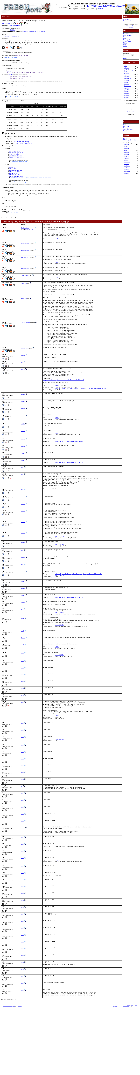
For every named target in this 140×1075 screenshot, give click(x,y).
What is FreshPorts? (128, 33)
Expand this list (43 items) (10, 59)
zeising (23, 396)
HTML (128, 1071)
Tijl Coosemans (25, 288)
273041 (57, 292)
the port (9, 72)
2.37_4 (3, 23)
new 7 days (126, 169)
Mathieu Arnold (25, 374)
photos (100, 8)
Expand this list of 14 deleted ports (19, 188)
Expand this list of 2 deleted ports (19, 166)
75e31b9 (12, 30)
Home (124, 124)
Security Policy (127, 41)
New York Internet (127, 25)
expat (34, 31)
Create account (127, 20)
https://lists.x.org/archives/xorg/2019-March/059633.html (63, 409)
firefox (125, 66)
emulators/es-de (14, 155)
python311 (126, 93)
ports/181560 (59, 621)
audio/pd (12, 172)
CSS (132, 1071)
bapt (22, 503)
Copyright (115, 1072)
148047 (57, 700)
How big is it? (126, 40)
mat (22, 389)
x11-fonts (8, 23)
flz (22, 846)
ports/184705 (59, 589)
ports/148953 (59, 676)
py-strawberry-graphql (127, 74)
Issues (124, 36)
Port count (126, 144)
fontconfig (24, 31)
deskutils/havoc (14, 177)
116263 (57, 773)
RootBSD (131, 27)
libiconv (43, 31)
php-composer (127, 86)
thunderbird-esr (127, 78)
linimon (23, 689)
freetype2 (30, 31)
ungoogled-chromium (126, 83)
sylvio (22, 667)
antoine (23, 456)
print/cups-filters (15, 161)
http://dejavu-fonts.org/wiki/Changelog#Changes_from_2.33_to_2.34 (78, 619)
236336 (57, 416)
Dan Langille (126, 1072)
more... (125, 58)
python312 (126, 97)
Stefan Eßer (24, 298)
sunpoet (23, 381)
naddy (22, 682)
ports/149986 (59, 661)
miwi (22, 756)
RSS (136, 1071)
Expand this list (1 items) (14, 221)
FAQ (124, 38)
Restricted (126, 154)
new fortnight (127, 171)
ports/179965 (59, 579)
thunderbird (126, 76)
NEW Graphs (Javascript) (129, 140)
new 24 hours (127, 166)
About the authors (127, 35)
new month (126, 173)
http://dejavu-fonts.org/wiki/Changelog (69, 476)
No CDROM (127, 156)
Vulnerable (126, 158)
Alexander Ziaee (29, 238)
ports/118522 (59, 798)
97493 (56, 923)
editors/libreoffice (16, 183)
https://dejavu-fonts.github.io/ (12, 36)
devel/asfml (13, 179)
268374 (57, 275)
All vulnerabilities (130, 111)
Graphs (125, 138)
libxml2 (38, 31)
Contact (125, 46)
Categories (126, 126)
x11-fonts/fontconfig (21, 146)
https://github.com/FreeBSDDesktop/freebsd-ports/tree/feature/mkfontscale (81, 420)
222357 (57, 450)
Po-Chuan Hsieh (25, 236)
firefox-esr (126, 68)
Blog (124, 44)
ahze (22, 706)
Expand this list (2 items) (15, 101)
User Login (126, 19)
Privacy (125, 43)
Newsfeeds (126, 131)
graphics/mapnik (14, 159)
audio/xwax (13, 174)
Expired (126, 160)
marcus (23, 888)
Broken (125, 146)
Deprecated (126, 148)
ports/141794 (59, 709)
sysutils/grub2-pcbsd (16, 162)
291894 (57, 249)
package (10, 76)
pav (22, 656)
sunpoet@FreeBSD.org (14, 25)
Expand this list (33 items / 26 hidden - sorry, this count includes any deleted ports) (31, 184)
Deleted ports (126, 127)
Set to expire (127, 162)
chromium (126, 80)
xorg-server (126, 88)
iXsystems (134, 25)
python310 (126, 89)
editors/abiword (14, 181)
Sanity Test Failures (128, 129)
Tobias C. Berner (25, 344)
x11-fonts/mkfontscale (24, 147)
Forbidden (126, 152)
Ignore (125, 150)
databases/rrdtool (15, 176)
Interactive (126, 164)
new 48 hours (127, 168)
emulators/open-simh (16, 157)
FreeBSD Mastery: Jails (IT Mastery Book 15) (106, 6)
